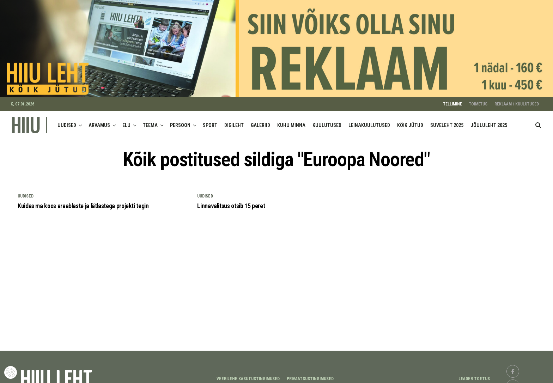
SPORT (210, 121)
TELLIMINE (452, 100)
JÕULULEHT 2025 (488, 121)
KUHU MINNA (291, 121)
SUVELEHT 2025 (446, 121)
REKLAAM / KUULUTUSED (516, 100)
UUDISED (66, 121)
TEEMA (150, 121)
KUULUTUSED (326, 121)
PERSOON (180, 121)
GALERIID (260, 121)
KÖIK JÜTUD (410, 121)
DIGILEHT (234, 121)
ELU (126, 121)
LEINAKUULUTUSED (369, 121)
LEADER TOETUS (474, 374)
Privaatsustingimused (310, 374)
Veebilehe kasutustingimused (248, 374)
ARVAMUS (99, 121)
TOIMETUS (478, 100)
